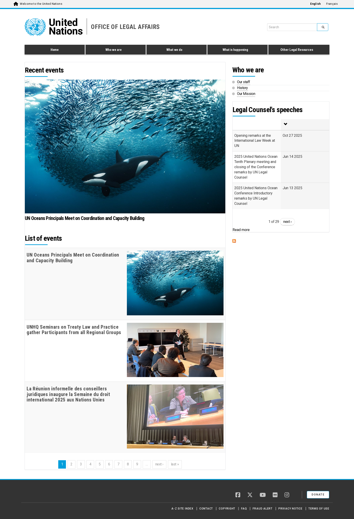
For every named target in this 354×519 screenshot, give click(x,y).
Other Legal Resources (297, 50)
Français (332, 3)
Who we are (114, 50)
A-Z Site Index (182, 508)
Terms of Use (318, 508)
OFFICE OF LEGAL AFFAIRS (125, 27)
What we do (175, 50)
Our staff (243, 82)
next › (159, 464)
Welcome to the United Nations (41, 3)
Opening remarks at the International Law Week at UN (254, 140)
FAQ (244, 508)
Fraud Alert (262, 508)
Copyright (227, 508)
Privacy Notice (290, 508)
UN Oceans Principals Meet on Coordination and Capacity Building (84, 218)
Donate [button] (318, 494)
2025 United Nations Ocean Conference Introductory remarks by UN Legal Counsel (255, 196)
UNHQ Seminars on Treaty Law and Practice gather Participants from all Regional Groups (74, 329)
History (242, 88)
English (315, 3)
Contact (206, 508)
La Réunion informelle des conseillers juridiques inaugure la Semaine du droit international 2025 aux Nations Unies (68, 394)
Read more (241, 230)
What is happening (236, 50)
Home (55, 50)
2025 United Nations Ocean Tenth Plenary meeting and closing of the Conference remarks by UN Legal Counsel (255, 166)
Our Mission (246, 94)
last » (175, 464)
